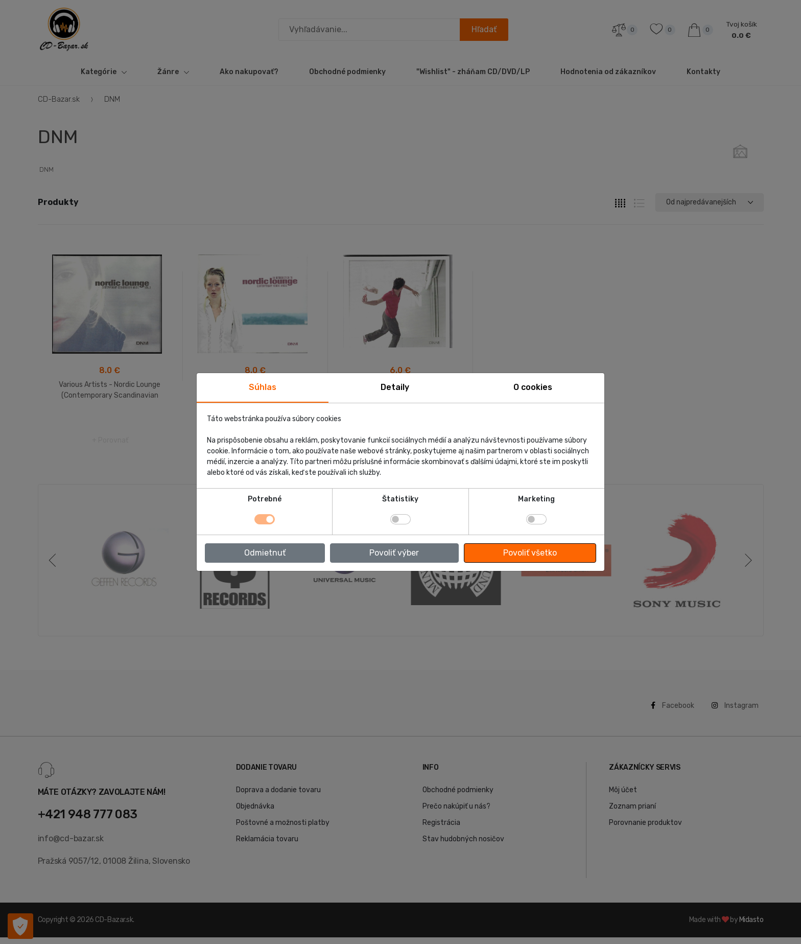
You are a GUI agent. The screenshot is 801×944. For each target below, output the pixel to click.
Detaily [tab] (395, 387)
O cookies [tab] (532, 387)
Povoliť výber (394, 553)
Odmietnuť (265, 553)
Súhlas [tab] (262, 387)
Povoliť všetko (530, 553)
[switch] (400, 519)
